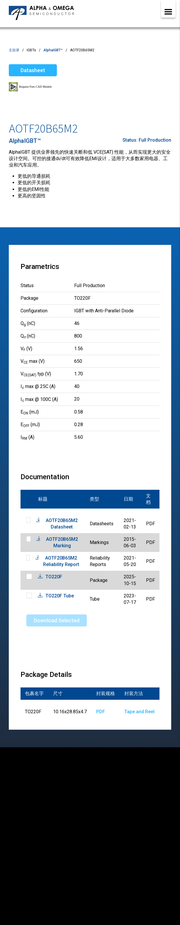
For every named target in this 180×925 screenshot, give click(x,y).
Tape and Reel (139, 711)
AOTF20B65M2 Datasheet (62, 524)
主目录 (14, 50)
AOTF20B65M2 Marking (62, 542)
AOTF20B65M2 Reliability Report (61, 561)
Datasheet (33, 70)
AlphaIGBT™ (53, 50)
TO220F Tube (59, 596)
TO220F (53, 577)
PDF (100, 711)
